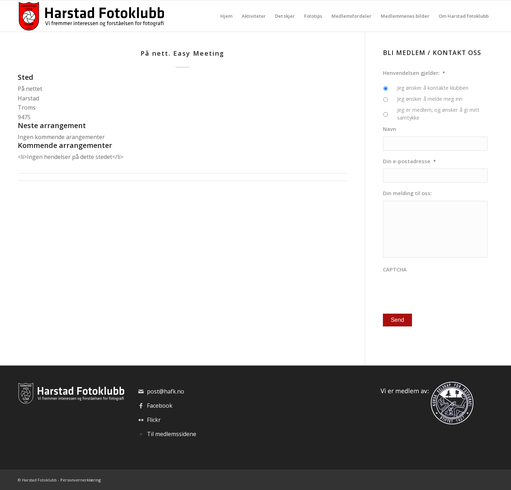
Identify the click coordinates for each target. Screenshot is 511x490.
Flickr (154, 420)
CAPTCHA (395, 269)
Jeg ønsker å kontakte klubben (432, 87)
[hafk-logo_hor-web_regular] (91, 16)
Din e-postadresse (409, 161)
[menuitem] (226, 16)
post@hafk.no (165, 391)
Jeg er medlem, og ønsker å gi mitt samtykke (438, 113)
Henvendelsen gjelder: (414, 73)
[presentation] (437, 290)
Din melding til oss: (407, 193)
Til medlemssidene (171, 434)
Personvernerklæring (80, 480)
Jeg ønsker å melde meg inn (429, 98)
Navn (389, 129)
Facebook (159, 405)
